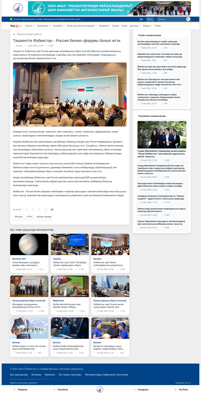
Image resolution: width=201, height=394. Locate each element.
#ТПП (29, 217)
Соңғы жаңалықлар (149, 35)
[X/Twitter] (38, 209)
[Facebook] (32, 209)
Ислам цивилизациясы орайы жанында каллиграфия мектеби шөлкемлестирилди (158, 42)
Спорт (124, 26)
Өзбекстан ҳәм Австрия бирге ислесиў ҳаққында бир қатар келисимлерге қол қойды (161, 68)
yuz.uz (188, 383)
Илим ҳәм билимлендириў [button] (81, 26)
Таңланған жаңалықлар (152, 116)
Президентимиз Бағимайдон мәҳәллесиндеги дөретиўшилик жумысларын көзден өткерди (160, 184)
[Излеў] (188, 19)
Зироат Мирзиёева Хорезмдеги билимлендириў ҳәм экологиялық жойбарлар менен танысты (161, 222)
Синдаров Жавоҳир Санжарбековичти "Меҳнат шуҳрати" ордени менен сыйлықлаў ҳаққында (160, 197)
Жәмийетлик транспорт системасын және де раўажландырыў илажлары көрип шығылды (159, 55)
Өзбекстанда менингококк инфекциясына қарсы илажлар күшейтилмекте (161, 210)
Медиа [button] (147, 26)
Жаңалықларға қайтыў (27, 34)
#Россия (18, 217)
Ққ (150, 19)
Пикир (158, 26)
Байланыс (50, 374)
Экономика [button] (43, 26)
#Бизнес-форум (44, 217)
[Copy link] (51, 209)
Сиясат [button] (29, 26)
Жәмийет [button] (58, 26)
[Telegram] (25, 209)
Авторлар (36, 374)
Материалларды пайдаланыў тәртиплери (106, 374)
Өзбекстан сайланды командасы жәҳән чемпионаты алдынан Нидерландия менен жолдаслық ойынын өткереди (158, 97)
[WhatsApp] (45, 209)
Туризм (115, 26)
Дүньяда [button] (134, 26)
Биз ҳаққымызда (19, 374)
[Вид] (141, 19)
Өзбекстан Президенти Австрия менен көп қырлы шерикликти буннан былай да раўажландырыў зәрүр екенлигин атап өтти (159, 82)
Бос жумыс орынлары (70, 374)
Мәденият (104, 26)
